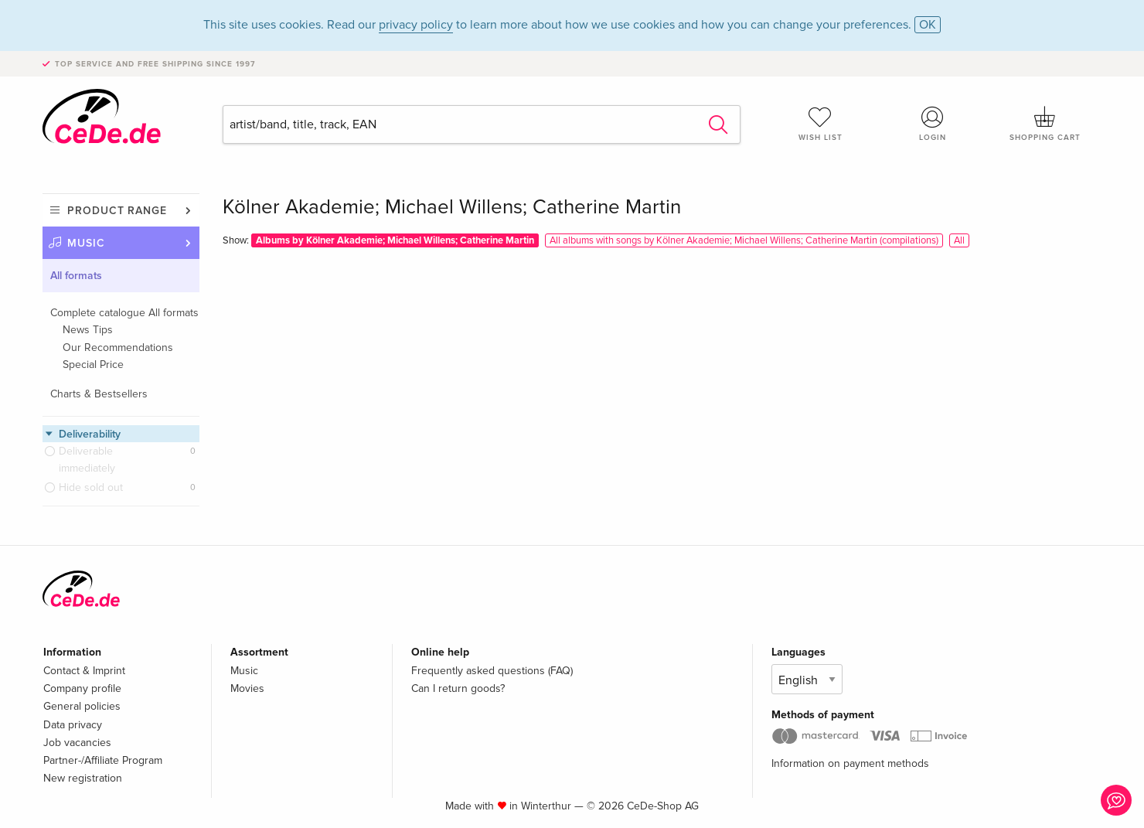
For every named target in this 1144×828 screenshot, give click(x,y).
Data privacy (72, 724)
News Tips (88, 329)
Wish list (820, 123)
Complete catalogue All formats (124, 312)
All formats (76, 275)
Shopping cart (1045, 123)
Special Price (93, 364)
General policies (82, 706)
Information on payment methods (850, 763)
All (959, 240)
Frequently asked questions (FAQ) (492, 670)
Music (86, 243)
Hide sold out (91, 487)
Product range (117, 210)
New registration (82, 778)
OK (927, 24)
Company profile (82, 688)
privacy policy (416, 24)
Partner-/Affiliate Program (102, 760)
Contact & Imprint (84, 670)
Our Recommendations (118, 347)
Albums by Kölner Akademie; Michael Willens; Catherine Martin (395, 240)
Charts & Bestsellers (99, 393)
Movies (247, 688)
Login (933, 123)
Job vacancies (77, 742)
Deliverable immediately (87, 460)
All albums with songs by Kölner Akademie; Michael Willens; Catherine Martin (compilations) (744, 240)
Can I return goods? (458, 688)
